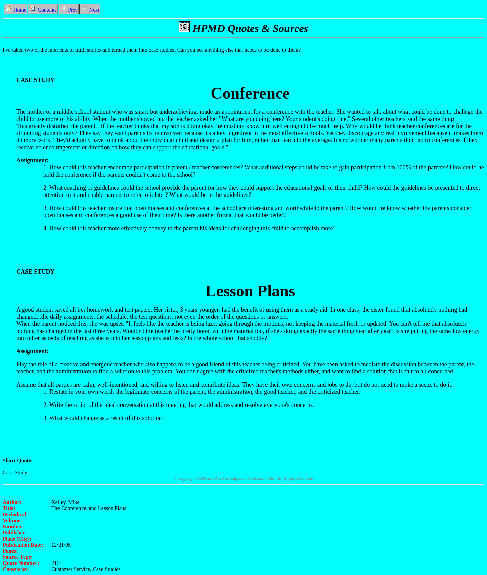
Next (89, 10)
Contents (43, 10)
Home (15, 10)
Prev (69, 10)
